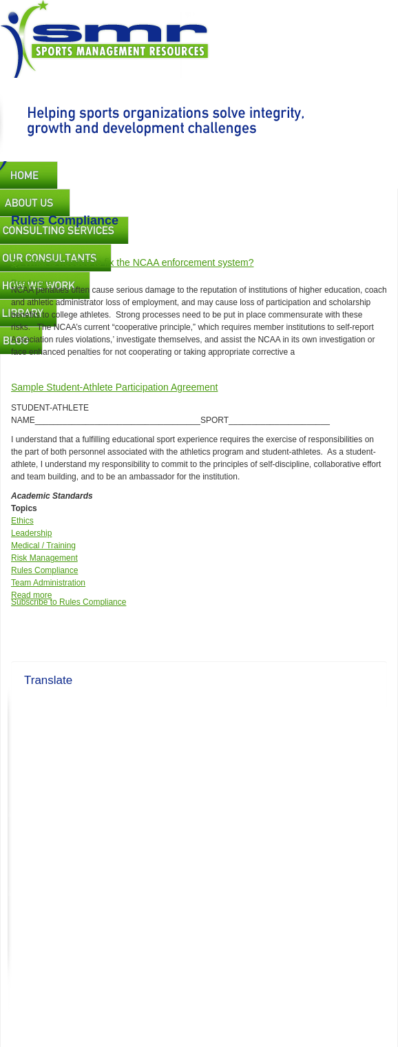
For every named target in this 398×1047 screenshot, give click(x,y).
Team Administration (48, 583)
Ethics (22, 521)
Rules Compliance (44, 570)
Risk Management (44, 558)
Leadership (31, 533)
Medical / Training (43, 545)
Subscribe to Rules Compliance (68, 602)
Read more (31, 283)
